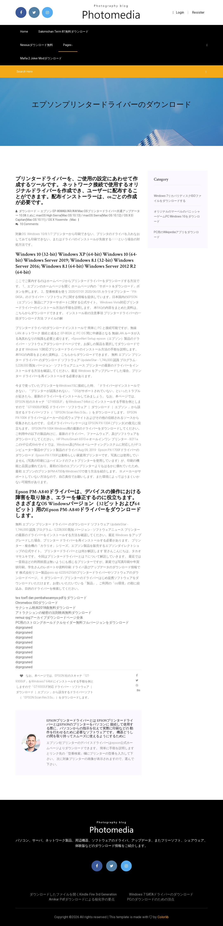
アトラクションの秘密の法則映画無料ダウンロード (53, 613)
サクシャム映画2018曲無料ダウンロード (45, 608)
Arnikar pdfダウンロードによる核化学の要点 (82, 899)
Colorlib (163, 917)
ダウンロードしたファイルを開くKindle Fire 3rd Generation (73, 894)
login (178, 12)
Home (24, 31)
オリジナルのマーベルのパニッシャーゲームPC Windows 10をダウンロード (177, 216)
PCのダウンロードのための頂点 (150, 899)
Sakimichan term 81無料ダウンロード (63, 31)
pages (68, 45)
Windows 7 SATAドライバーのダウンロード (161, 894)
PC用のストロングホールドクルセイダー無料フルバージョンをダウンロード (72, 622)
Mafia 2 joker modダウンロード (41, 58)
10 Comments (26, 224)
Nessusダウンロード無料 (36, 45)
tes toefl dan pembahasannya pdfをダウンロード (51, 598)
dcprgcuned (23, 627)
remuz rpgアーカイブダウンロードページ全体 (49, 618)
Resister (198, 12)
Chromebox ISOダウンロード (36, 603)
